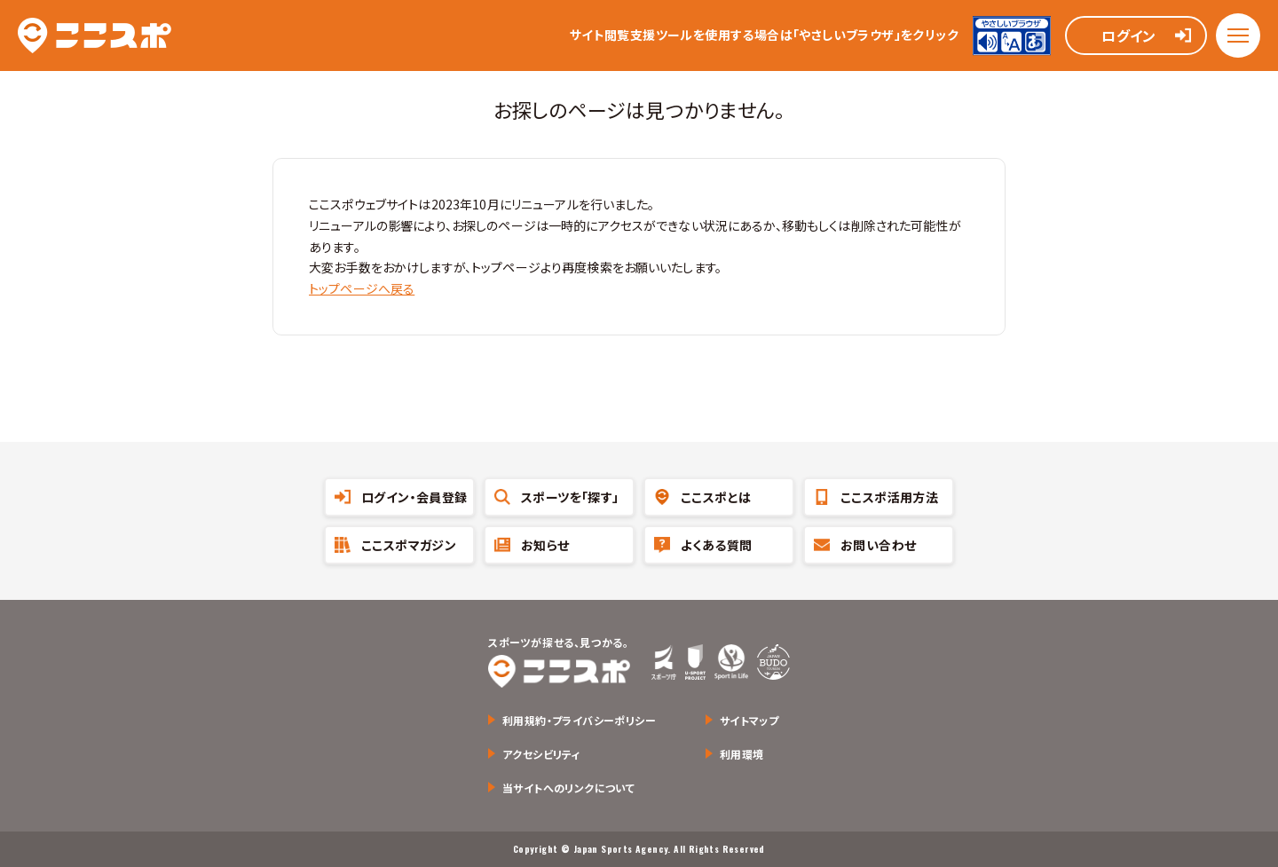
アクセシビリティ (541, 753)
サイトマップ (749, 720)
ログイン (1128, 35)
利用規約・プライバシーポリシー (579, 720)
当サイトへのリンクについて (568, 787)
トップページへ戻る (361, 288)
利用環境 (742, 753)
